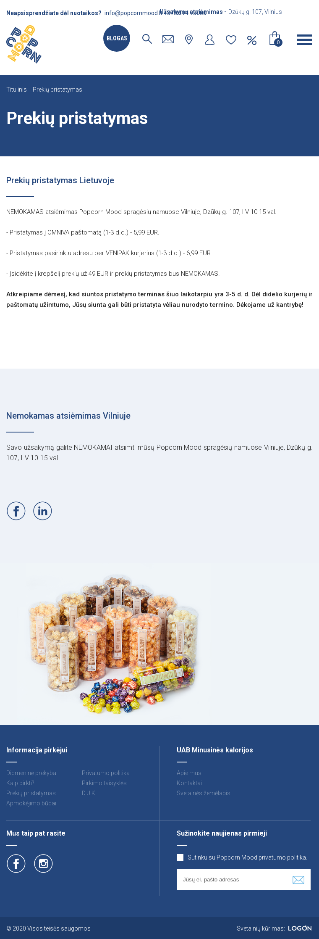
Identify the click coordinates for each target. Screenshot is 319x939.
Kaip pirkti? (20, 783)
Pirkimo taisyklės (104, 783)
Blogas (117, 38)
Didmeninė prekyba (31, 773)
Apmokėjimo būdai (31, 803)
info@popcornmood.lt (133, 13)
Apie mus (189, 773)
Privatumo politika (106, 773)
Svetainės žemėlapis (203, 793)
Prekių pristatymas (57, 89)
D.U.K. (89, 793)
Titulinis (16, 89)
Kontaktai (189, 783)
